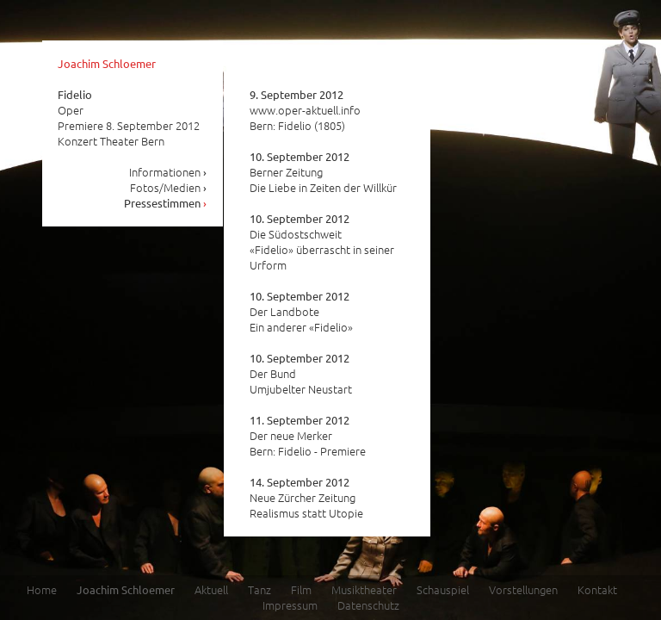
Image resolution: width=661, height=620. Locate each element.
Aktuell (211, 589)
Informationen (168, 172)
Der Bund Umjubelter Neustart (301, 373)
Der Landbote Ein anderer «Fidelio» (301, 311)
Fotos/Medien (168, 187)
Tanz (259, 589)
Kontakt (597, 589)
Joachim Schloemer (107, 63)
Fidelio (75, 94)
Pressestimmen (165, 202)
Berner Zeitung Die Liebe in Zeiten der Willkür (323, 172)
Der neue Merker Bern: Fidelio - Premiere (308, 435)
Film (301, 589)
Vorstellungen (523, 589)
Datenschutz (368, 605)
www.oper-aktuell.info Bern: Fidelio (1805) (305, 110)
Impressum (290, 605)
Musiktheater (364, 589)
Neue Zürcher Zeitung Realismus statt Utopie (306, 497)
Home (42, 589)
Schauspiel (443, 589)
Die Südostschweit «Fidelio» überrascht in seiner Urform (322, 242)
